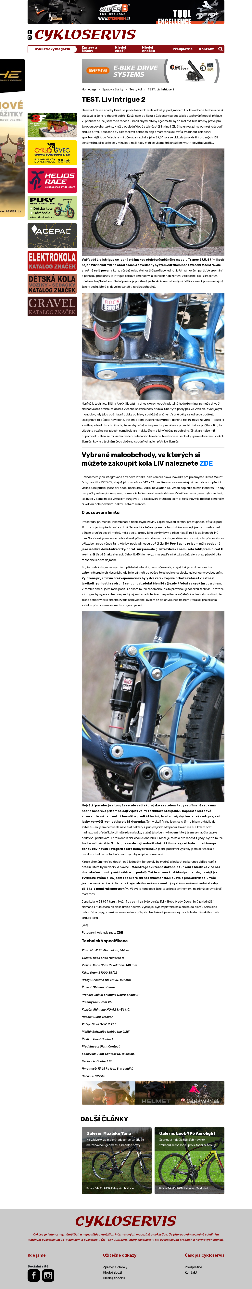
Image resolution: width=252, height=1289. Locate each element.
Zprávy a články (89, 49)
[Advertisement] (52, 83)
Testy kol (135, 89)
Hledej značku (148, 49)
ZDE (206, 463)
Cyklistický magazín (52, 49)
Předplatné (183, 49)
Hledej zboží (120, 49)
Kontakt (206, 49)
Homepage (89, 89)
